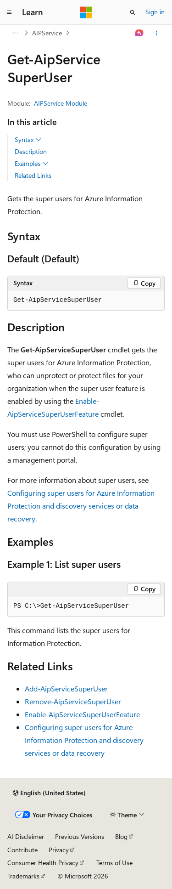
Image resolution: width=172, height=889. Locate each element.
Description (31, 151)
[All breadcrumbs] (15, 33)
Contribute (22, 849)
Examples (32, 163)
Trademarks (23, 876)
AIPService (47, 32)
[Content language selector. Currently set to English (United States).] (49, 793)
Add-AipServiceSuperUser (66, 688)
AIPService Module (60, 103)
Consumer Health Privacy (42, 862)
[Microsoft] (86, 12)
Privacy (59, 849)
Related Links (33, 175)
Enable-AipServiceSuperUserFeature (82, 714)
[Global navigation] (9, 12)
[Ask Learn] (140, 33)
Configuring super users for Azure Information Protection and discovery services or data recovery (81, 505)
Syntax (28, 140)
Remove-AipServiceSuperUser (73, 701)
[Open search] (132, 12)
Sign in (155, 11)
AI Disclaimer (25, 836)
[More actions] (157, 33)
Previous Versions (79, 836)
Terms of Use (114, 862)
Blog (121, 836)
